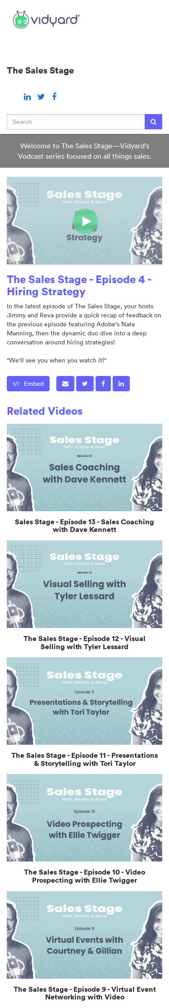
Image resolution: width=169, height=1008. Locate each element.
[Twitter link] (42, 97)
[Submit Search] (153, 121)
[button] (65, 383)
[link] (85, 383)
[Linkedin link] (28, 97)
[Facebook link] (54, 97)
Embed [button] (28, 384)
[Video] (84, 220)
